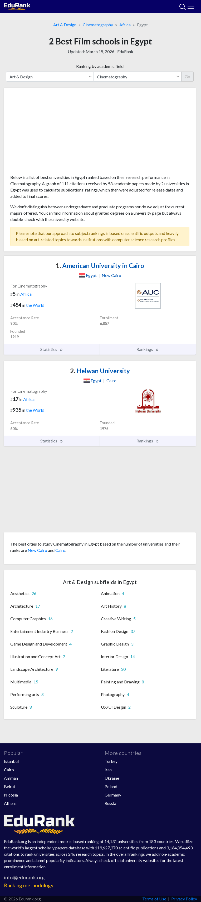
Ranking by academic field (100, 66)
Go (187, 76)
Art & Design (64, 24)
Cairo (60, 550)
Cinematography (98, 24)
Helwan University (100, 371)
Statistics (51, 349)
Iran (108, 769)
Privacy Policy (184, 898)
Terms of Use (154, 898)
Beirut (9, 786)
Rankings (147, 349)
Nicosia (11, 794)
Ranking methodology (28, 885)
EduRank (125, 51)
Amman (11, 777)
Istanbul (11, 761)
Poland (111, 786)
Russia (110, 803)
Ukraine (112, 777)
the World (35, 305)
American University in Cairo (100, 265)
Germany (113, 794)
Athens (10, 803)
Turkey (111, 761)
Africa (125, 24)
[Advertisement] (100, 133)
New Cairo (37, 550)
